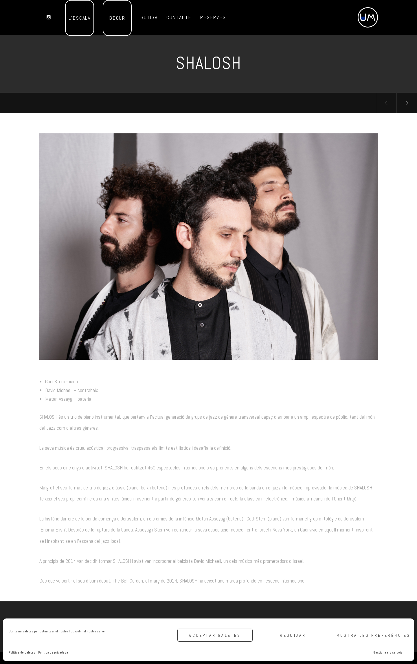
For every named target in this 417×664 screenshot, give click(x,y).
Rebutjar (293, 635)
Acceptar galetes (215, 635)
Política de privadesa (53, 652)
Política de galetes (22, 652)
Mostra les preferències (372, 635)
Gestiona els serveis (388, 652)
